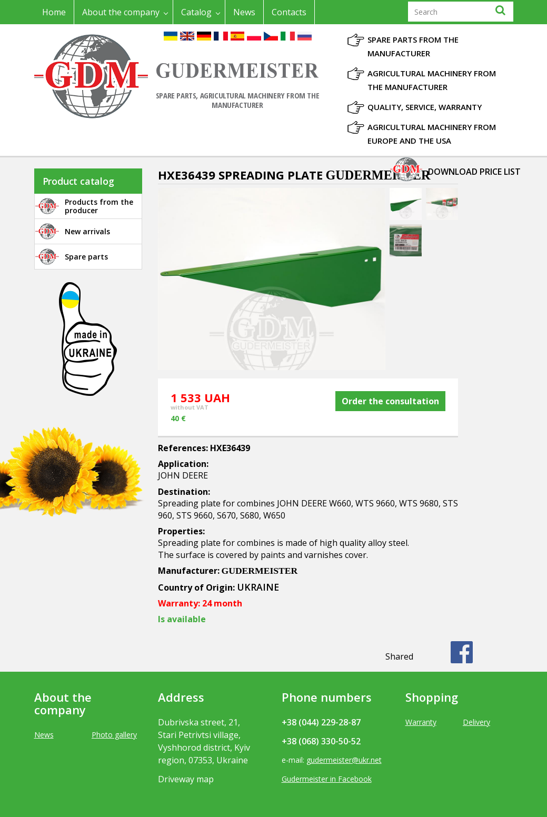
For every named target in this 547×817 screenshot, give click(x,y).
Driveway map (186, 779)
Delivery (476, 722)
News (244, 12)
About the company (121, 12)
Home (54, 12)
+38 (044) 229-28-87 (321, 722)
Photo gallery (114, 735)
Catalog (196, 12)
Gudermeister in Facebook (327, 779)
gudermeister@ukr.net (344, 760)
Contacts (289, 12)
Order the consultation (390, 401)
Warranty (420, 722)
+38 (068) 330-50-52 (321, 741)
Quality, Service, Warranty (424, 107)
